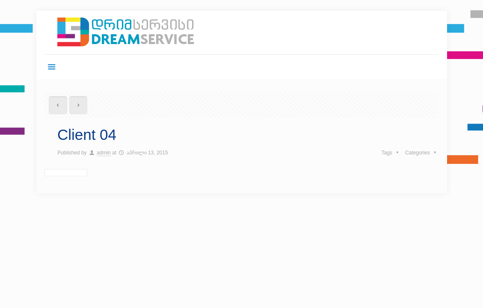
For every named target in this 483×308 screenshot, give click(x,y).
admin (104, 153)
